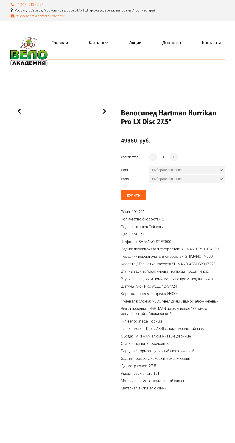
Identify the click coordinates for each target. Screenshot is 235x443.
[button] (98, 42)
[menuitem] (60, 42)
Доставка (171, 42)
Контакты (211, 42)
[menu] (136, 42)
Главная (59, 42)
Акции (135, 42)
